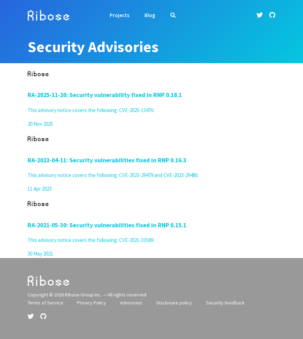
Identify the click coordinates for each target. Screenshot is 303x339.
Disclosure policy (174, 303)
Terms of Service (45, 303)
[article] (151, 95)
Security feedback (225, 303)
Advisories (131, 303)
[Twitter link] (260, 15)
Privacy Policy (91, 303)
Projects (120, 15)
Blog (150, 15)
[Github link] (272, 15)
